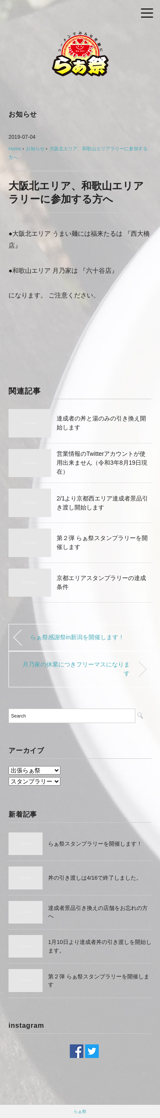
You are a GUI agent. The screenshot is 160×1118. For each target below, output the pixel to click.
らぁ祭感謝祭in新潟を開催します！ (77, 637)
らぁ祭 (80, 1111)
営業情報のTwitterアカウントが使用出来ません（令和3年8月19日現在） (102, 462)
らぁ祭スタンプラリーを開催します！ (95, 844)
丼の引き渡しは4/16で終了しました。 (95, 878)
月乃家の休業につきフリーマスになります (76, 669)
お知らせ (23, 114)
